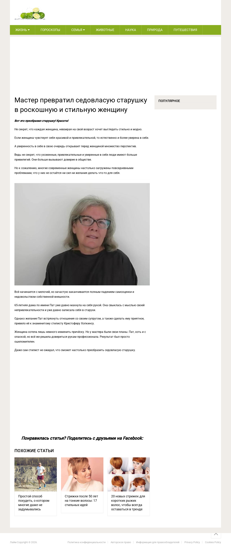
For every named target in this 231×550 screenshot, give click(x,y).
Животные (105, 30)
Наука (130, 30)
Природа (155, 30)
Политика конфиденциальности (86, 542)
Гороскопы (50, 30)
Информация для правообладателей (157, 542)
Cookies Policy (213, 542)
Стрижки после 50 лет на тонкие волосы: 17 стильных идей (81, 500)
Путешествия (185, 30)
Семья (76, 30)
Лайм (13, 542)
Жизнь (21, 30)
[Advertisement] (115, 68)
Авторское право (121, 542)
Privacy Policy (192, 542)
